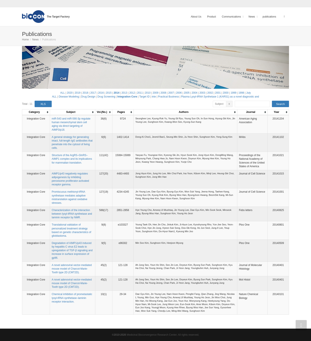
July (248, 92)
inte (154, 96)
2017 (93, 92)
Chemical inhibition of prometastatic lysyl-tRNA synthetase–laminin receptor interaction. (72, 298)
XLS (43, 104)
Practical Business (168, 96)
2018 (85, 92)
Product (211, 16)
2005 (187, 92)
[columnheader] (36, 112)
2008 (163, 92)
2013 (124, 92)
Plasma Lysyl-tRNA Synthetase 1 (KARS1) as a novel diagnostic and (220, 96)
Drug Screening (106, 96)
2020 (70, 92)
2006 (179, 92)
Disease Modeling (69, 96)
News (252, 16)
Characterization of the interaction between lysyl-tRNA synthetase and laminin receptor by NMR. (72, 214)
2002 (210, 92)
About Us (196, 16)
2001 (218, 92)
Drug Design (88, 96)
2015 (109, 92)
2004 (194, 92)
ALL (62, 92)
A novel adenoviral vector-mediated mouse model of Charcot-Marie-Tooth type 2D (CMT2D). (72, 269)
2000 (226, 92)
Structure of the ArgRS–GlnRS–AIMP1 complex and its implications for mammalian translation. (72, 159)
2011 (140, 92)
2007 (171, 92)
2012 (132, 92)
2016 (101, 92)
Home (25, 39)
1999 (233, 92)
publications (269, 16)
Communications (232, 16)
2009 (155, 92)
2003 (202, 92)
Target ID (144, 96)
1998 (241, 92)
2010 (148, 92)
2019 (78, 92)
